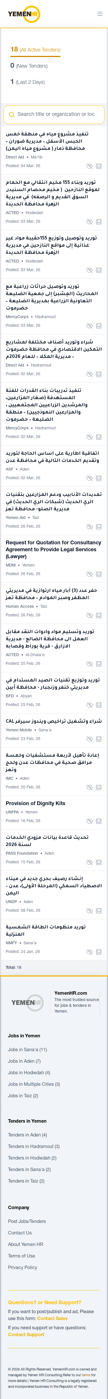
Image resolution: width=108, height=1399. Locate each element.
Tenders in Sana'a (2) (29, 1170)
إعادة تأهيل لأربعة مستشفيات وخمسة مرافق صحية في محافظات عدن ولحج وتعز (52, 763)
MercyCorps (18, 317)
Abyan (26, 696)
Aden (24, 470)
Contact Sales (52, 1319)
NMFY (12, 943)
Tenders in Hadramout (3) (34, 1147)
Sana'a (45, 730)
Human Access (20, 607)
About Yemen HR (25, 1245)
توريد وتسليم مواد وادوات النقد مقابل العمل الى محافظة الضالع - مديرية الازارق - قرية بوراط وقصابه (50, 639)
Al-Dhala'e (35, 655)
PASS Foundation (22, 854)
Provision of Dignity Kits (35, 804)
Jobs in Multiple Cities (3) (34, 1085)
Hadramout (45, 317)
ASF (10, 470)
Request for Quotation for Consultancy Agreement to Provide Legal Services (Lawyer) (53, 550)
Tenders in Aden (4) (27, 1135)
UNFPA (13, 813)
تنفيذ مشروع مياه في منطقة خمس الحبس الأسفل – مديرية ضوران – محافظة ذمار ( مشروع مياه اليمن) (47, 142)
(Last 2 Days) (27, 82)
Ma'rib (36, 158)
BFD (10, 696)
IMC (10, 779)
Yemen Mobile (19, 730)
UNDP (12, 902)
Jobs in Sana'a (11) (27, 1050)
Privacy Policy (22, 1268)
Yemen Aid (16, 518)
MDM (11, 566)
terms (86, 1375)
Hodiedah (34, 213)
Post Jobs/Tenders (27, 1222)
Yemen (28, 566)
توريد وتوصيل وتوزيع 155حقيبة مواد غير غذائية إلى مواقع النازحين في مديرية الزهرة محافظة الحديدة (51, 246)
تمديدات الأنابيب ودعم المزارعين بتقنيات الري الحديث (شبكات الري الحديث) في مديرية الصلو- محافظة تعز (54, 502)
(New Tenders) (29, 66)
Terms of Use (21, 1256)
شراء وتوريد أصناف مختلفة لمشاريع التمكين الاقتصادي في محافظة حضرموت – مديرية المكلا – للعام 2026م (54, 350)
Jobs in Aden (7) (24, 1062)
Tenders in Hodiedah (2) (32, 1158)
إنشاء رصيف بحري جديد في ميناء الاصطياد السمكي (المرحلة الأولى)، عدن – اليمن (54, 886)
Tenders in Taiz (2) (26, 1181)
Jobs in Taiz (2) (23, 1096)
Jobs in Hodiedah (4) (29, 1073)
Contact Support (26, 1335)
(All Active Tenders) (35, 50)
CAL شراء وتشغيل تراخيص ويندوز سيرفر (54, 721)
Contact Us (20, 1233)
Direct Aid (15, 158)
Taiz (35, 518)
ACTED (13, 213)
